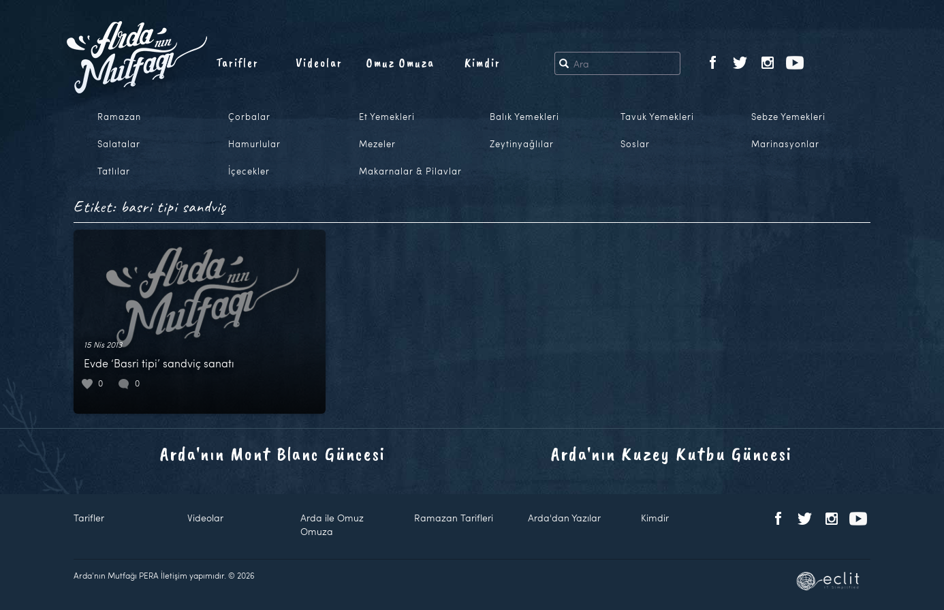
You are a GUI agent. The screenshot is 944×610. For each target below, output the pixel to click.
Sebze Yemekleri (788, 116)
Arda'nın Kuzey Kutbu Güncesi (671, 454)
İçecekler (249, 171)
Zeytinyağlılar (522, 144)
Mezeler (377, 144)
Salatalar (118, 144)
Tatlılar (113, 171)
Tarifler (237, 62)
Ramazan (119, 116)
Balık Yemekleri (524, 116)
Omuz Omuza (400, 62)
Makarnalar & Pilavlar (410, 171)
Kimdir (483, 62)
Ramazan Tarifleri (453, 517)
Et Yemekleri (387, 116)
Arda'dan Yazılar (564, 517)
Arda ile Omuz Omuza (332, 524)
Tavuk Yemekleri (657, 116)
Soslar (635, 144)
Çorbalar (249, 116)
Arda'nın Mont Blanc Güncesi (273, 454)
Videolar (319, 62)
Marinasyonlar (785, 144)
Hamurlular (254, 144)
